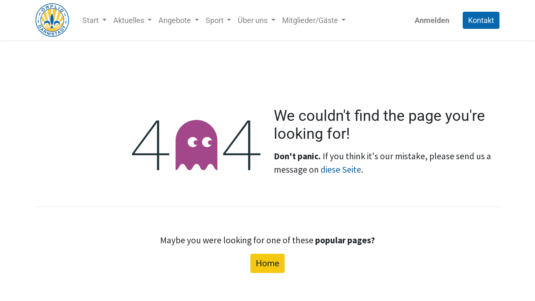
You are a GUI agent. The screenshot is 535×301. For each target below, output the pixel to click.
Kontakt (481, 20)
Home (267, 263)
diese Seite (341, 169)
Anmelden (432, 20)
